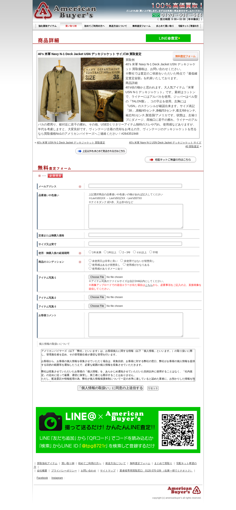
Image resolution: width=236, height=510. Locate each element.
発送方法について (115, 463)
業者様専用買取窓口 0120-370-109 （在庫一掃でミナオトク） (156, 470)
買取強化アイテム (47, 463)
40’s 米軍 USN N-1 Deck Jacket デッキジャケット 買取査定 (71, 142)
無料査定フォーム (140, 463)
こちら (149, 284)
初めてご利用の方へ (89, 463)
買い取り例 (68, 463)
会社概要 (42, 470)
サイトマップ (108, 470)
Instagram (57, 477)
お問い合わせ (88, 470)
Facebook (42, 477)
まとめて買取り (163, 463)
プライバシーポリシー (64, 470)
